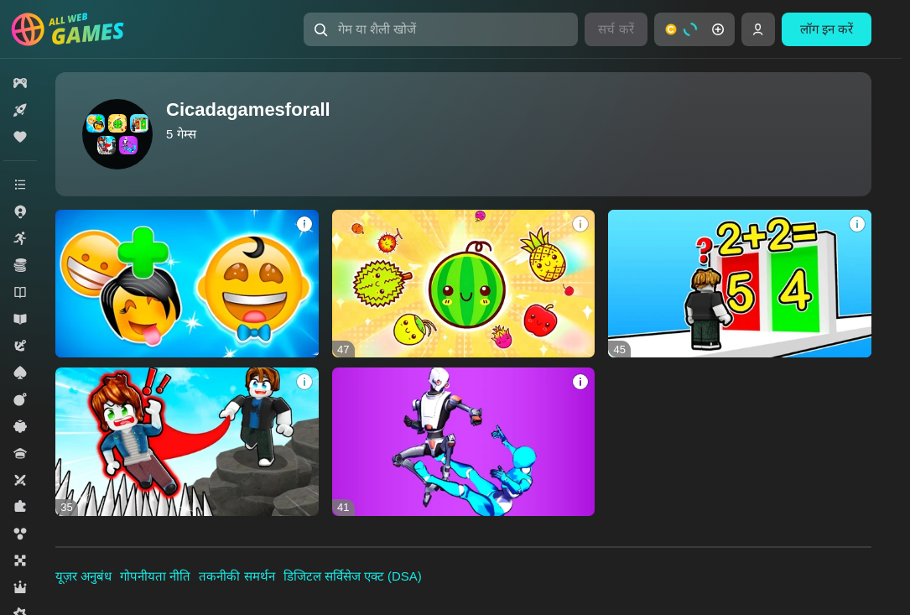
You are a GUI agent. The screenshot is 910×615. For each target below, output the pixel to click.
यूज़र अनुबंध (83, 576)
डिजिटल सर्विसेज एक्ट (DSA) (352, 576)
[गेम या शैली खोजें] (441, 29)
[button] (441, 29)
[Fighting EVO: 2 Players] (463, 441)
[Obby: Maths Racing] (739, 283)
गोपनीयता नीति (155, 576)
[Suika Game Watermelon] (463, 283)
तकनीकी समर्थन (236, 576)
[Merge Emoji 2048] (187, 283)
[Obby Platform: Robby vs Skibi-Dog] (187, 441)
